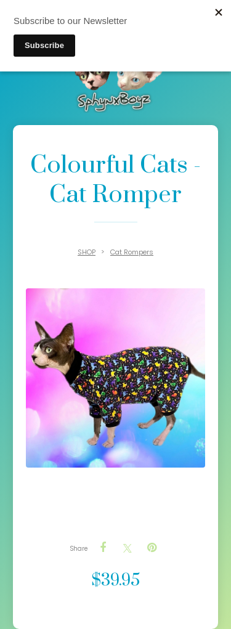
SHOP (86, 252)
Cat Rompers (131, 252)
